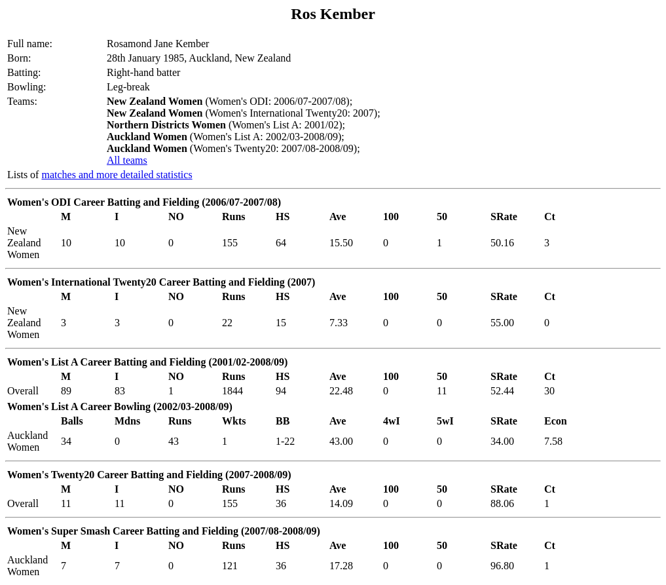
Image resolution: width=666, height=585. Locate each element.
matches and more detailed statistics (116, 174)
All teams (127, 160)
